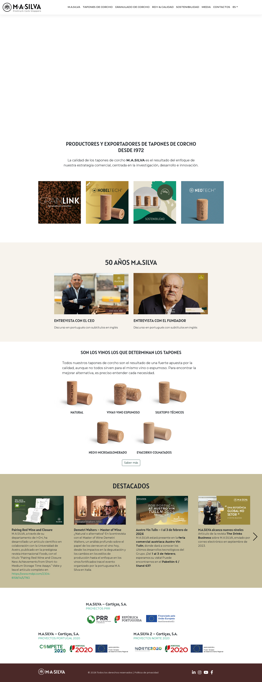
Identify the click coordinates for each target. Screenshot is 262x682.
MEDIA (206, 7)
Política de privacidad (146, 672)
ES (234, 7)
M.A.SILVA (74, 7)
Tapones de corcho (98, 7)
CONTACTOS (221, 7)
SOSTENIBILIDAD (187, 7)
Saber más (131, 462)
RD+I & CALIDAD (163, 7)
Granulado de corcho (132, 7)
